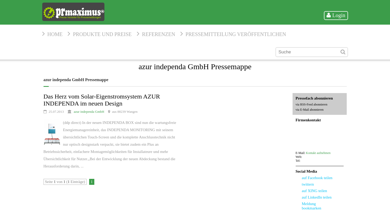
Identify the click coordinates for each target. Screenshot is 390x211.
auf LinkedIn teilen (317, 197)
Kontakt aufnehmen (318, 153)
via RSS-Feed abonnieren (312, 104)
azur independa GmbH (89, 112)
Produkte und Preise (102, 34)
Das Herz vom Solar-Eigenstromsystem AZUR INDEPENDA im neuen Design (102, 100)
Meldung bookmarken (311, 206)
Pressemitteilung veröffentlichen (236, 34)
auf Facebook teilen (317, 178)
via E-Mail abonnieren (310, 109)
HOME (55, 34)
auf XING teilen (314, 191)
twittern (308, 184)
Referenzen (158, 34)
